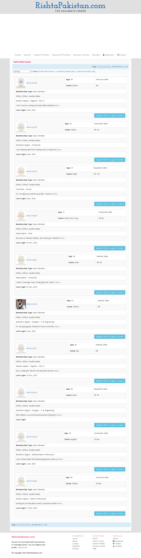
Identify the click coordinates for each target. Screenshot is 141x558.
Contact (75, 543)
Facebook (118, 541)
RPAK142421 (26, 348)
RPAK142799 (26, 83)
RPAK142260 (26, 481)
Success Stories (81, 54)
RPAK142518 (26, 304)
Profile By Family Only (66, 71)
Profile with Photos (47, 71)
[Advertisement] (70, 32)
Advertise (76, 546)
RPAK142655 (26, 260)
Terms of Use (98, 541)
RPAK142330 (26, 437)
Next (120, 66)
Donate (96, 54)
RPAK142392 (26, 392)
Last (126, 66)
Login (121, 54)
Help (94, 548)
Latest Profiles (41, 54)
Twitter (117, 543)
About (74, 541)
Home (18, 54)
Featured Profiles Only (86, 71)
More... (57, 105)
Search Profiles (99, 543)
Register (108, 54)
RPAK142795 (26, 127)
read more (22, 547)
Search (27, 54)
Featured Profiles (61, 54)
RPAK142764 (26, 171)
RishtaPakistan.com (70, 5)
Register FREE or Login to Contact (110, 115)
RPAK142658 (26, 215)
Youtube (117, 546)
